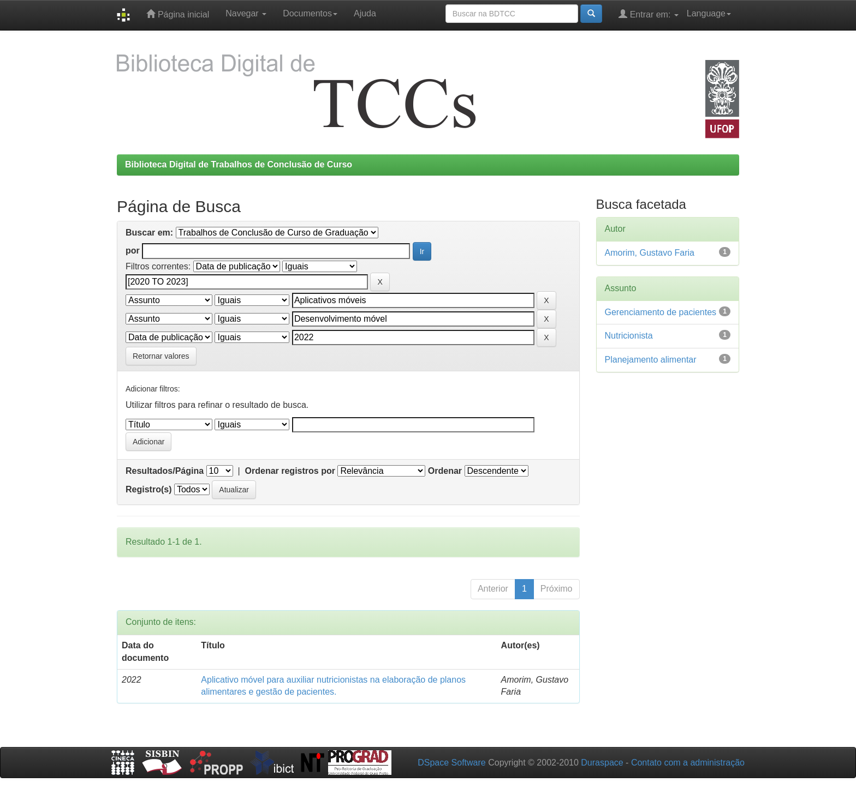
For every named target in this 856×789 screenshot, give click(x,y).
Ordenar (445, 470)
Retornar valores (161, 356)
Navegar (245, 13)
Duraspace (602, 762)
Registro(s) (148, 489)
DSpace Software (452, 762)
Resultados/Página (165, 470)
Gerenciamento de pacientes (661, 312)
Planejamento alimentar (651, 359)
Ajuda (365, 13)
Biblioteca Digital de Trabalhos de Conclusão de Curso (238, 164)
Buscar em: (149, 232)
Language (709, 13)
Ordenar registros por (290, 470)
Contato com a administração (688, 762)
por (133, 250)
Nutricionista (629, 335)
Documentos (310, 13)
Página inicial (177, 14)
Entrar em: (649, 14)
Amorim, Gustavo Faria (649, 252)
